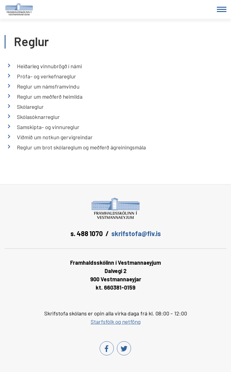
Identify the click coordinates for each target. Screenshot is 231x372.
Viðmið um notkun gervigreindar (55, 137)
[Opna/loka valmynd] (221, 9)
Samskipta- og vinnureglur (48, 127)
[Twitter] (124, 348)
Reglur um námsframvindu (48, 86)
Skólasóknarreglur (38, 116)
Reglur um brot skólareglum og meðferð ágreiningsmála (81, 147)
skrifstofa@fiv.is (136, 233)
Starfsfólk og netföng (116, 321)
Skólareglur (30, 106)
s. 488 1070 (86, 233)
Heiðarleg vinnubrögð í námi (49, 66)
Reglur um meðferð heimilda (49, 96)
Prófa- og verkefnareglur (46, 76)
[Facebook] (107, 348)
